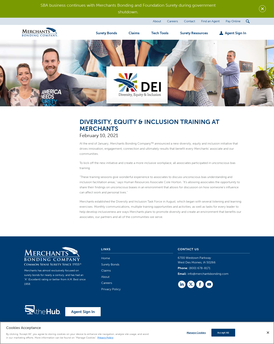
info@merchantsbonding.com (208, 274)
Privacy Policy (111, 289)
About (105, 277)
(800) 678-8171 (199, 268)
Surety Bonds (110, 264)
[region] (137, 333)
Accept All (223, 332)
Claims (106, 270)
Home (105, 258)
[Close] (268, 332)
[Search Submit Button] (248, 21)
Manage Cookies (196, 332)
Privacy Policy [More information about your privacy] (105, 337)
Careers (106, 283)
